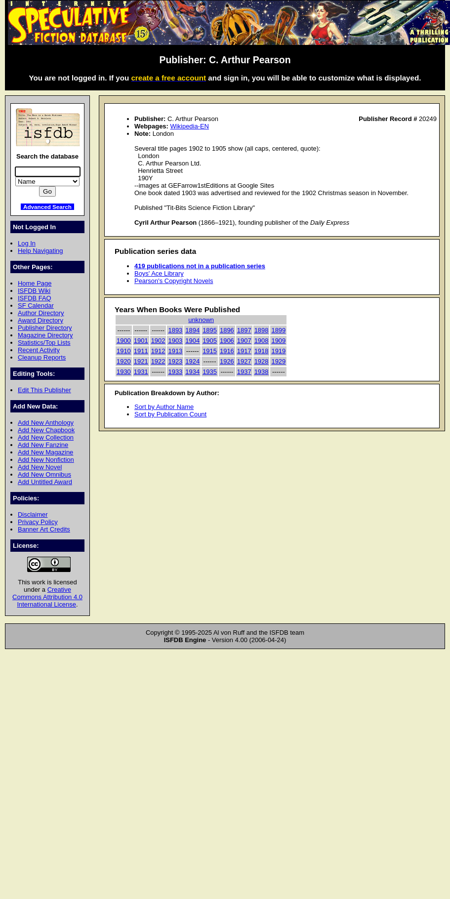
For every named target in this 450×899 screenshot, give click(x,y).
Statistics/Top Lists (44, 342)
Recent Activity (39, 350)
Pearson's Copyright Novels (173, 281)
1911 (141, 351)
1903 (175, 340)
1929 (278, 361)
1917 (244, 351)
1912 (158, 351)
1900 (124, 340)
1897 (244, 330)
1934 (192, 371)
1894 (192, 330)
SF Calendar (36, 305)
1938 (261, 371)
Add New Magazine (45, 452)
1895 (210, 330)
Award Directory (40, 320)
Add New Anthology (46, 422)
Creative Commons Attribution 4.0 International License (47, 597)
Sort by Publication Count (170, 414)
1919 (278, 351)
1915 (210, 351)
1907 (244, 340)
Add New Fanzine (43, 445)
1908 (261, 340)
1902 (158, 340)
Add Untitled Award (45, 482)
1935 (210, 371)
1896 (227, 330)
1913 (175, 351)
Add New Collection (46, 437)
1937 (244, 371)
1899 (278, 330)
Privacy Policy (38, 522)
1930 (124, 371)
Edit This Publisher (44, 390)
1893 (175, 330)
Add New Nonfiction (46, 459)
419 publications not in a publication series (199, 266)
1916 (227, 351)
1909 (278, 340)
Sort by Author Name (164, 406)
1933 (175, 371)
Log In (27, 243)
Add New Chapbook (46, 430)
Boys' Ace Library (159, 273)
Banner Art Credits (44, 529)
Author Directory (41, 313)
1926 (227, 361)
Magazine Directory (45, 335)
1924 (192, 361)
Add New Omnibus (44, 474)
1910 (124, 351)
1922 (158, 361)
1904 (192, 340)
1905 (210, 340)
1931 (141, 371)
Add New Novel (40, 467)
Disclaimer (32, 514)
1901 (141, 340)
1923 (175, 361)
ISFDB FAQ (34, 298)
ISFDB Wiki (34, 290)
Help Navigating (40, 250)
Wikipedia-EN (189, 126)
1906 (227, 340)
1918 (261, 351)
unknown (201, 320)
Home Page (34, 283)
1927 (244, 361)
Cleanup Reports (42, 357)
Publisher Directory (45, 327)
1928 (261, 361)
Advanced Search (47, 207)
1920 (124, 361)
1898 (261, 330)
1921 (141, 361)
